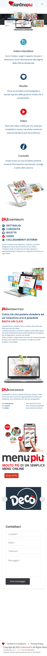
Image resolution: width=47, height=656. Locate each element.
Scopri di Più (11, 475)
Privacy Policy (37, 643)
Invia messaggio (17, 581)
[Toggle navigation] (42, 4)
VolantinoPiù (26, 647)
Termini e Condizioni (16, 643)
